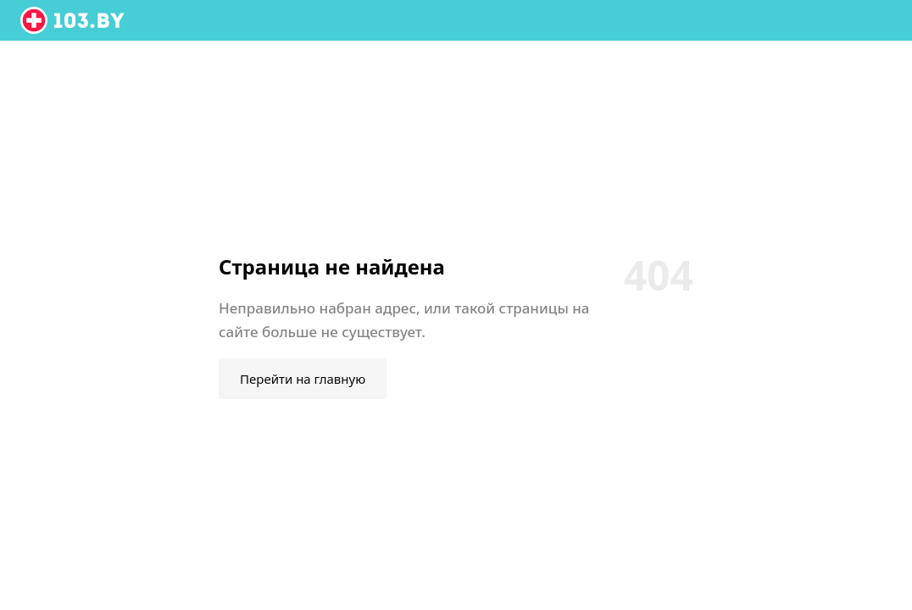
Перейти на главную (302, 378)
